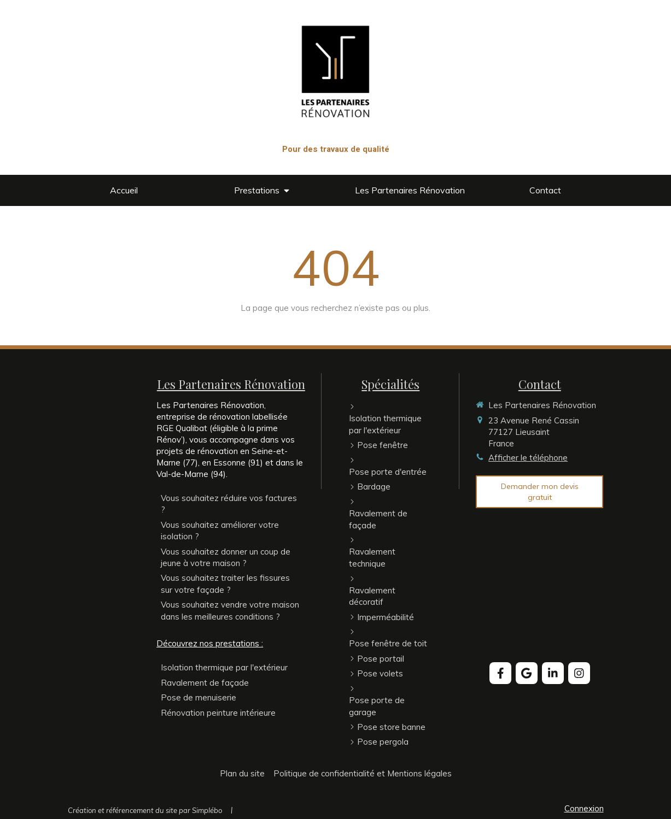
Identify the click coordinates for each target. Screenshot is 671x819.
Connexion (584, 808)
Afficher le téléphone (528, 457)
